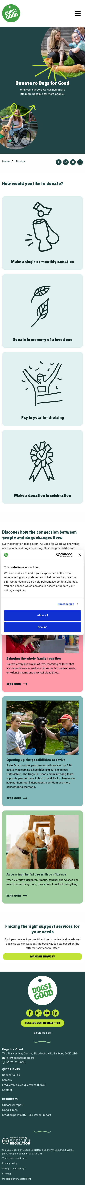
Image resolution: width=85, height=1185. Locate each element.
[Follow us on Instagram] (66, 162)
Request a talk (11, 1075)
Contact (7, 1090)
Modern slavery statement (16, 1178)
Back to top (42, 1033)
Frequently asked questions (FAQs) (24, 1085)
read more (14, 895)
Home (6, 161)
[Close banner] (79, 555)
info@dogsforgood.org (18, 1058)
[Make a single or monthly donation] (42, 233)
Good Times (10, 1110)
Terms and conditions (14, 1158)
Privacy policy (9, 1163)
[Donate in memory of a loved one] (42, 311)
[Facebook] (29, 1013)
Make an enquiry (42, 956)
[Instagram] (38, 1013)
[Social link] (46, 1013)
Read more (14, 684)
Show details (66, 603)
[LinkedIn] (55, 1013)
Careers (7, 1080)
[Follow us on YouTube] (73, 162)
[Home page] (11, 13)
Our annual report (12, 1105)
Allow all (42, 615)
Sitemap (7, 1173)
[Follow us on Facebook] (59, 162)
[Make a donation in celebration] (42, 467)
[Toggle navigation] (78, 13)
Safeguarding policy (13, 1168)
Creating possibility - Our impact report (26, 1115)
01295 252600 (13, 1062)
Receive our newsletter (42, 1023)
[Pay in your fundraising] (42, 389)
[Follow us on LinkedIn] (80, 162)
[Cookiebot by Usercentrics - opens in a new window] (56, 555)
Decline (42, 626)
